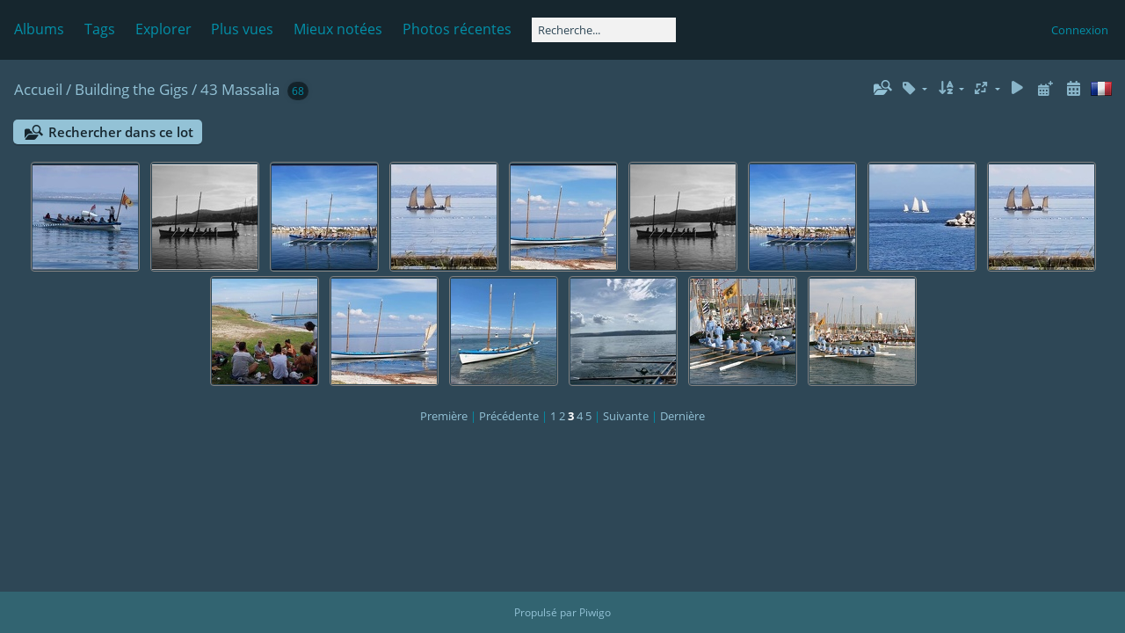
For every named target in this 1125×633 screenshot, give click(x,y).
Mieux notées (338, 29)
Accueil (38, 89)
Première (444, 416)
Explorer (163, 29)
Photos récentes (457, 29)
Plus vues (242, 29)
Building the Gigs (131, 89)
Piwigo (595, 612)
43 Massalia (239, 89)
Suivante (626, 416)
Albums (39, 29)
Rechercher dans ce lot (120, 132)
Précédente (509, 416)
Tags (99, 29)
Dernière (682, 416)
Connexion (1079, 30)
